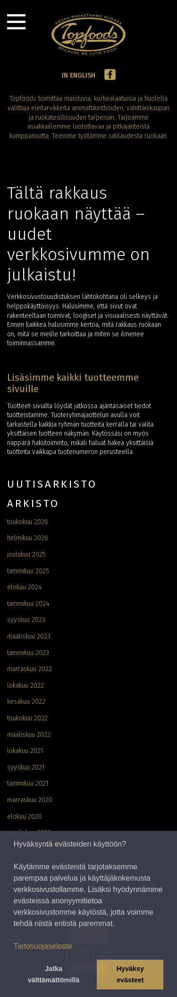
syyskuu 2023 (26, 620)
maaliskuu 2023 (29, 636)
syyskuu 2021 (26, 767)
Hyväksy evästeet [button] (130, 974)
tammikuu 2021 (28, 783)
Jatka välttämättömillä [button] (54, 974)
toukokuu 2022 (27, 718)
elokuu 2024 (24, 587)
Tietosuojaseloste (43, 946)
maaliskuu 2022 (29, 735)
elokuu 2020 (24, 817)
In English (78, 75)
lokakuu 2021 (25, 751)
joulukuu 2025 (26, 555)
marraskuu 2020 (29, 800)
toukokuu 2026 (27, 522)
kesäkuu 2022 (26, 702)
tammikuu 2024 (28, 604)
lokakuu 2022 (25, 686)
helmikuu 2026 (27, 538)
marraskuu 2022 (29, 669)
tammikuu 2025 (28, 571)
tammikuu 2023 (28, 653)
